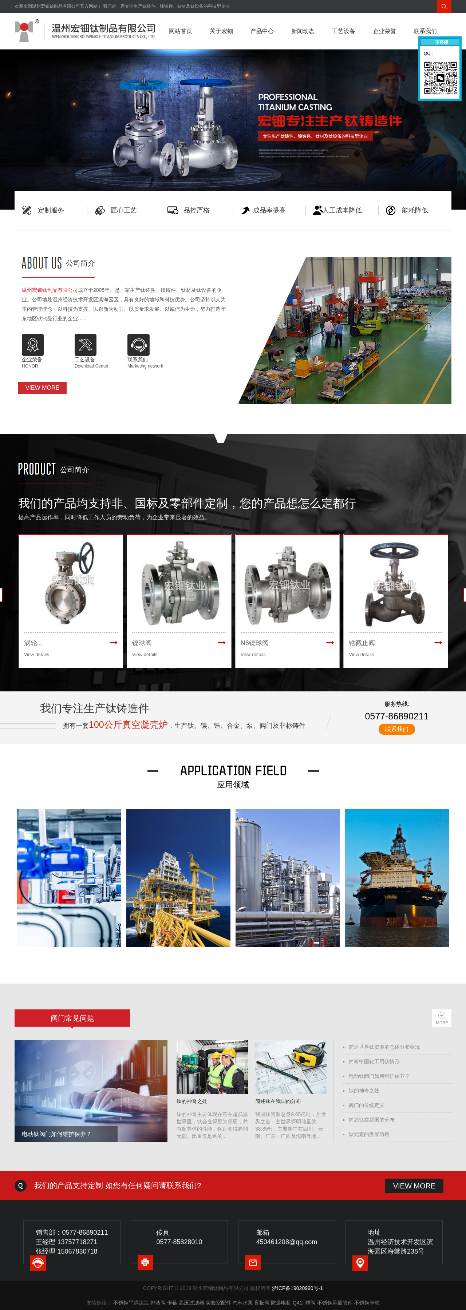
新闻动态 (303, 31)
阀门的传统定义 (366, 1105)
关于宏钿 (221, 31)
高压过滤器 (191, 1303)
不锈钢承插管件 (335, 1303)
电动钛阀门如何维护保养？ (379, 1076)
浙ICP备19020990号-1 (297, 1288)
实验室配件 (218, 1303)
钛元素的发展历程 (369, 1134)
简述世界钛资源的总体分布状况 (384, 1047)
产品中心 (262, 31)
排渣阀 (158, 1303)
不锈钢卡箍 (367, 1303)
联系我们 (425, 31)
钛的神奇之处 (364, 1090)
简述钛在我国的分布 (372, 1120)
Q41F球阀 (304, 1303)
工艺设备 (343, 31)
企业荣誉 (384, 31)
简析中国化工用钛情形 (374, 1061)
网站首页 (180, 31)
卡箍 (172, 1303)
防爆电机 (281, 1303)
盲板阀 (261, 1303)
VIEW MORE (42, 388)
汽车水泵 (242, 1303)
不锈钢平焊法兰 (131, 1303)
